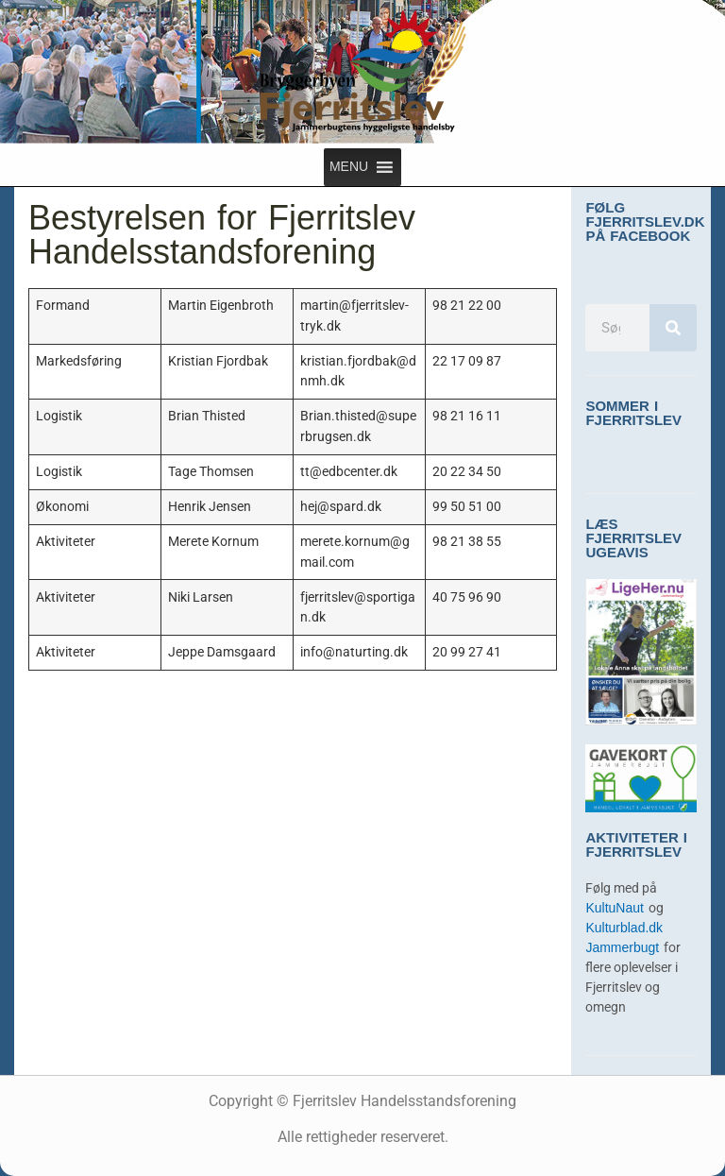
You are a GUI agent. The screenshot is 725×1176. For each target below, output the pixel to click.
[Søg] (673, 327)
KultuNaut (616, 908)
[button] (348, 167)
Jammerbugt (624, 948)
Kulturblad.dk (624, 928)
